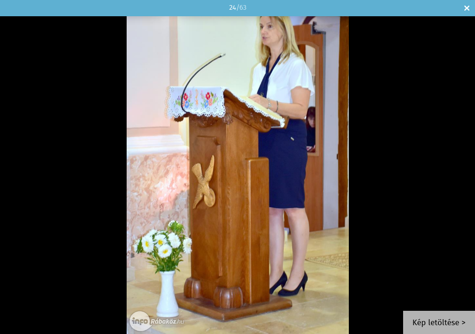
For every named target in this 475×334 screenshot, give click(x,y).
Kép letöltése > (439, 323)
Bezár (467, 8)
